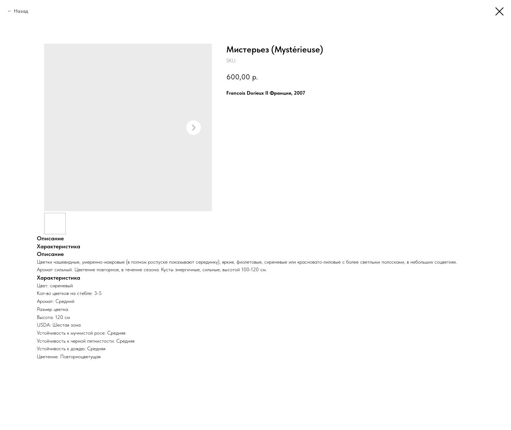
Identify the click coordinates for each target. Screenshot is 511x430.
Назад (21, 11)
